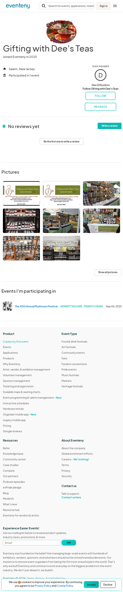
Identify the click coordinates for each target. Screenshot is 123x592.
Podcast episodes (14, 481)
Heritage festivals (72, 386)
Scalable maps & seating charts (21, 392)
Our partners (10, 476)
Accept (91, 584)
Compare (9, 470)
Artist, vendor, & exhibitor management (26, 369)
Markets (67, 380)
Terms (65, 465)
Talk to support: (77, 495)
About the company (73, 448)
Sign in (103, 5)
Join (69, 542)
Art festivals (69, 347)
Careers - (75, 459)
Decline (107, 584)
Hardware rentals (13, 408)
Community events (73, 352)
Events (7, 347)
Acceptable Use (55, 578)
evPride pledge (12, 487)
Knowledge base (13, 453)
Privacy (66, 470)
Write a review (110, 125)
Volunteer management (17, 375)
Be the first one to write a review (61, 141)
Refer (6, 448)
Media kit (8, 498)
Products (8, 358)
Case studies (11, 465)
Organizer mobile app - (19, 414)
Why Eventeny (11, 364)
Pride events (69, 369)
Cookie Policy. (65, 585)
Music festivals (70, 375)
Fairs (64, 358)
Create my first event (15, 341)
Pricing (7, 425)
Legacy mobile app (14, 420)
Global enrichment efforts (77, 453)
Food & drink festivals (74, 341)
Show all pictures (108, 272)
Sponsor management (16, 380)
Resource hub (11, 509)
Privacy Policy (43, 585)
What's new (10, 504)
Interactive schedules (16, 403)
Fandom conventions (74, 364)
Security (67, 476)
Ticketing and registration (18, 386)
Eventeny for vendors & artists (21, 515)
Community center (14, 459)
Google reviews (12, 431)
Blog (6, 493)
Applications (10, 352)
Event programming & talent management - (32, 397)
